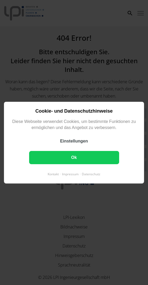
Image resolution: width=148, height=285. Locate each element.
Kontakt (53, 174)
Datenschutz (91, 174)
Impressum (70, 174)
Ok (74, 157)
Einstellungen (74, 141)
